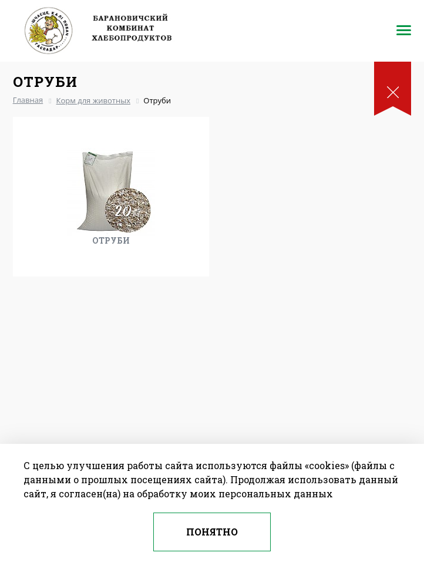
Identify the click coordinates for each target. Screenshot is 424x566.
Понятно (212, 531)
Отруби (111, 240)
